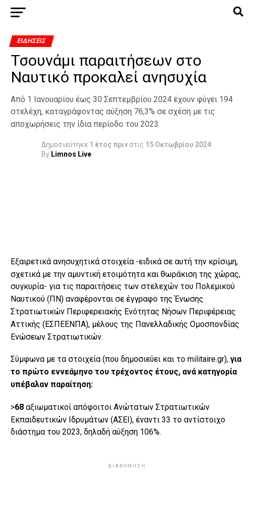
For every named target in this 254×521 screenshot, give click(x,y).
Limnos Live (71, 154)
